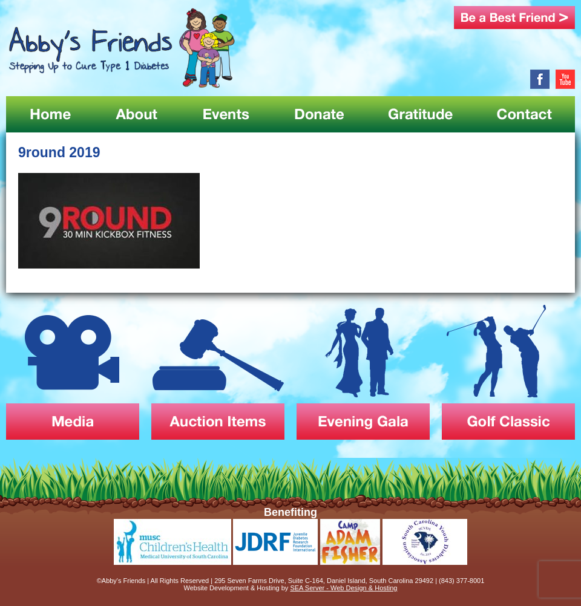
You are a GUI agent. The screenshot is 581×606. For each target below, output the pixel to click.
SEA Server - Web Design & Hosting (343, 587)
